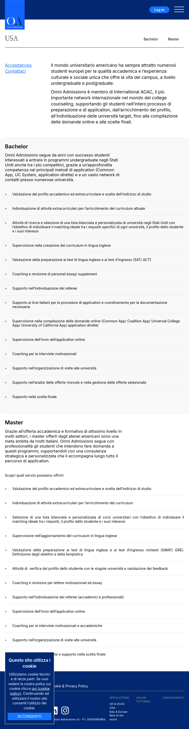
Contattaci (15, 71)
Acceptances (18, 65)
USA (112, 708)
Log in (159, 10)
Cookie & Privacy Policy (69, 686)
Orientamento (173, 697)
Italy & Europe (118, 711)
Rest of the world (117, 717)
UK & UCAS (117, 704)
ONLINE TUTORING (143, 699)
